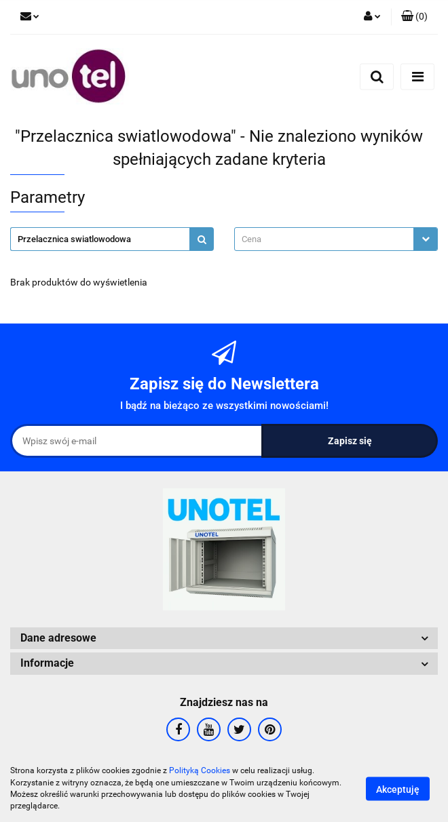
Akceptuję (397, 788)
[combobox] (336, 239)
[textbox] (324, 239)
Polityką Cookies (199, 770)
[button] (414, 17)
